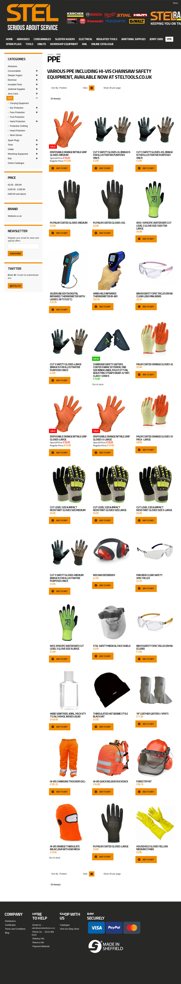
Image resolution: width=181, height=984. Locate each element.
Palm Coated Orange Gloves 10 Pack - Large (154, 438)
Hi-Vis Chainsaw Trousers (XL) (67, 781)
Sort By (54, 88)
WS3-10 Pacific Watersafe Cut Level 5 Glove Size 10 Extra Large (153, 226)
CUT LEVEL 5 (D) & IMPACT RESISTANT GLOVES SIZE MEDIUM (67, 508)
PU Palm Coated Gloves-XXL (109, 223)
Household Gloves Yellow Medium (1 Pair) (152, 848)
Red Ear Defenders (104, 575)
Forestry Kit (144, 781)
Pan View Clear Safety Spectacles (149, 576)
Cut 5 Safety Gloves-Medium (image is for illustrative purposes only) (66, 578)
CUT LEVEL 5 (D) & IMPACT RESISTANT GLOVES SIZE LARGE (109, 508)
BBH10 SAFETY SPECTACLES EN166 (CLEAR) (154, 647)
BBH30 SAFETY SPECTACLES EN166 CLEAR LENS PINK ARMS (154, 295)
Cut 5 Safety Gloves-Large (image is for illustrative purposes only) (65, 367)
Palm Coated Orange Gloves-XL (154, 364)
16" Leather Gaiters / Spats (152, 714)
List (97, 88)
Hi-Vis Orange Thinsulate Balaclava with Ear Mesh (65, 848)
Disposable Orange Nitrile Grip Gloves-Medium (68, 153)
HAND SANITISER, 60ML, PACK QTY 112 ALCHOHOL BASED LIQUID (68, 715)
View (85, 88)
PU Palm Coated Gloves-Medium (68, 223)
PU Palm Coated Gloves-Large (110, 846)
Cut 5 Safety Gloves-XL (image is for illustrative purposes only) (111, 155)
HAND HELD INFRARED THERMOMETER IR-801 (105, 295)
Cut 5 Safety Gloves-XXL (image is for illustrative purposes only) (154, 155)
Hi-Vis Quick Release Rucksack (110, 781)
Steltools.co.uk (15, 216)
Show (106, 88)
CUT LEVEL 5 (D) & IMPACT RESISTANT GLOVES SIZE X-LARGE (154, 508)
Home (50, 54)
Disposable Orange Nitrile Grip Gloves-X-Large (111, 438)
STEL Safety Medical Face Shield (111, 646)
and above (17, 194)
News (175, 3)
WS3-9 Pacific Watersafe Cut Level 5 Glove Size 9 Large (67, 647)
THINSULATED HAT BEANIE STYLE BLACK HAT (110, 715)
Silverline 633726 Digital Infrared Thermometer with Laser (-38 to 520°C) (67, 296)
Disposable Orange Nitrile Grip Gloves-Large (68, 438)
